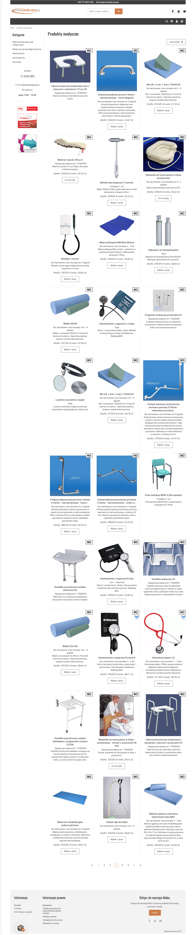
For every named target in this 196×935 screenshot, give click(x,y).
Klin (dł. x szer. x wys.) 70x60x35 (117, 394)
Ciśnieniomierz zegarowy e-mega (116, 323)
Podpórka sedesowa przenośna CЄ (163, 315)
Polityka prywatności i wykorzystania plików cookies (52, 910)
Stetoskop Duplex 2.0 (163, 657)
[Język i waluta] (181, 21)
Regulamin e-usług (51, 923)
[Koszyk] (171, 21)
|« (92, 865)
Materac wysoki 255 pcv (70, 159)
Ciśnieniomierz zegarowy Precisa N (116, 657)
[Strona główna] (26, 11)
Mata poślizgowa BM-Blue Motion (116, 242)
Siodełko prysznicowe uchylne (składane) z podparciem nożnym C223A (70, 741)
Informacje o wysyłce (23, 912)
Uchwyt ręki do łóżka (117, 822)
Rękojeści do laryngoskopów (163, 250)
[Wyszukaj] (118, 11)
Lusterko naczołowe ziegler (70, 400)
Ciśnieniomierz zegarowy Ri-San (117, 578)
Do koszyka (70, 180)
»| (140, 865)
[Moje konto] (176, 21)
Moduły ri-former (70, 258)
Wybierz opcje (117, 126)
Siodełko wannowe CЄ (163, 579)
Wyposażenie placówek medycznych (23, 43)
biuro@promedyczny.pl (107, 2)
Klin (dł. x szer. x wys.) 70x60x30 (163, 84)
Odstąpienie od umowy (52, 920)
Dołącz (155, 912)
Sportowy (17, 62)
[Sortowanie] (176, 42)
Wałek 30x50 (70, 323)
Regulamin (47, 905)
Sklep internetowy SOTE (173, 931)
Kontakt (17, 905)
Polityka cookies (49, 916)
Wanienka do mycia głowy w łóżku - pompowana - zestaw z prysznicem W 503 (117, 742)
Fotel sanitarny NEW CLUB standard (163, 495)
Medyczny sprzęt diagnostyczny (27, 49)
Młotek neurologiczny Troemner (117, 182)
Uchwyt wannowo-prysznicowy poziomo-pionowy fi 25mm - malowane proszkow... (163, 407)
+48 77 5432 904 (85, 2)
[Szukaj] (166, 21)
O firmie (17, 908)
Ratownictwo (18, 53)
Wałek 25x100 (70, 646)
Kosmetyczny (19, 58)
